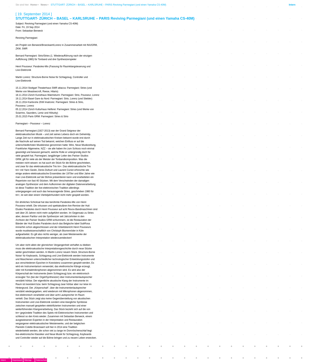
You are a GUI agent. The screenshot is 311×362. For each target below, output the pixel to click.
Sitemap (28, 360)
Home (33, 4)
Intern (292, 4)
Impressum (17, 360)
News (44, 4)
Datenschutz (41, 360)
